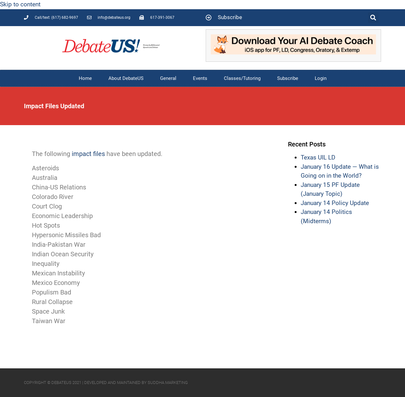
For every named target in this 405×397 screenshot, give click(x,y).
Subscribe (287, 78)
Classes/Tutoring (242, 78)
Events (200, 78)
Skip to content (20, 4)
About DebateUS (126, 78)
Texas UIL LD (318, 157)
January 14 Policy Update (335, 203)
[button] (373, 17)
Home (85, 78)
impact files (87, 154)
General (168, 78)
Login (321, 78)
